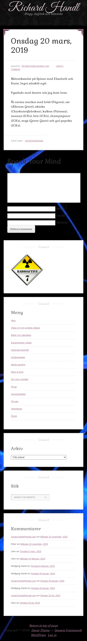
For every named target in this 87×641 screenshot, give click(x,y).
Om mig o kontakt (19, 379)
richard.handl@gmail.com (35, 66)
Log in (52, 635)
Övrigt (14, 416)
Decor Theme (40, 630)
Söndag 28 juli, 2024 (50, 595)
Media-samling (18, 364)
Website (62, 222)
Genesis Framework (68, 630)
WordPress (38, 635)
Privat (14, 387)
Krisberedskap (18, 357)
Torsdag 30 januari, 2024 (43, 573)
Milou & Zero (17, 372)
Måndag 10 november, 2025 (54, 537)
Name (60, 209)
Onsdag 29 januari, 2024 (52, 581)
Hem (13, 320)
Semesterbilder (18, 394)
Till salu (14, 401)
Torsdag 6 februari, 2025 (43, 566)
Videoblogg (16, 409)
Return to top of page (43, 625)
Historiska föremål (20, 350)
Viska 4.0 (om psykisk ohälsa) (25, 328)
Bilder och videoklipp (21, 335)
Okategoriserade (34, 141)
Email (60, 216)
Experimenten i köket (21, 342)
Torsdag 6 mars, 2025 (30, 551)
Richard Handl (43, 8)
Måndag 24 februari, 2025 (32, 559)
